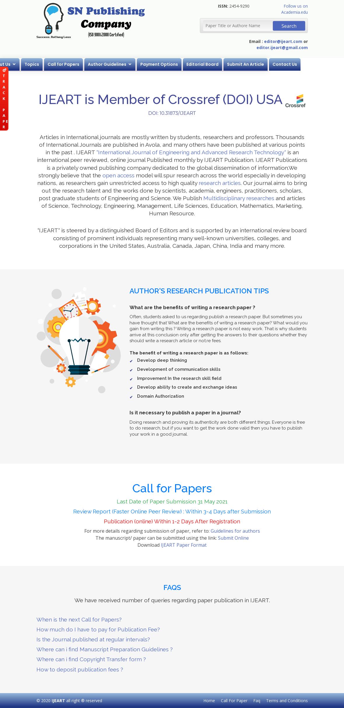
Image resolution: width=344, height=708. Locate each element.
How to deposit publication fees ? (79, 669)
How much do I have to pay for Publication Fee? (98, 629)
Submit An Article (283, 64)
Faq (256, 700)
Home (14, 64)
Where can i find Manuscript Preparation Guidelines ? (104, 649)
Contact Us (322, 64)
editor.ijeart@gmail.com (282, 47)
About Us (38, 64)
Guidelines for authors (235, 531)
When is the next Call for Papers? (79, 619)
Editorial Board (240, 64)
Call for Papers (101, 64)
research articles (220, 183)
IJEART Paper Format (184, 545)
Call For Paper (234, 700)
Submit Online (233, 538)
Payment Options (197, 64)
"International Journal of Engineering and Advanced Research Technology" (191, 152)
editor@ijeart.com (283, 41)
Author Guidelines (145, 64)
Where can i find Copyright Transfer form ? (91, 659)
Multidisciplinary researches (238, 198)
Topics (69, 64)
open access (118, 175)
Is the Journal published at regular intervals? (93, 639)
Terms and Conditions (287, 700)
